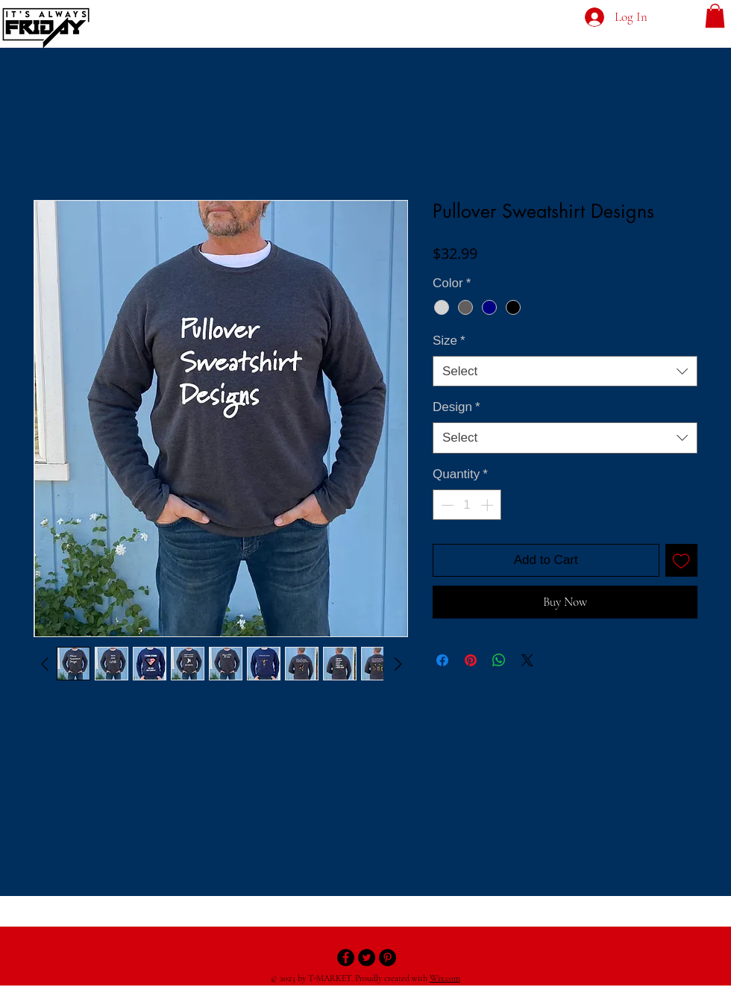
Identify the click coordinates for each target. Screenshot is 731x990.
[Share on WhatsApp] (499, 660)
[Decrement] (446, 505)
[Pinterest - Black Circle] (387, 957)
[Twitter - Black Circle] (366, 957)
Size (449, 340)
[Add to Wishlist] (681, 560)
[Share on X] (527, 660)
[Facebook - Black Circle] (345, 957)
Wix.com (445, 978)
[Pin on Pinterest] (471, 660)
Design (456, 407)
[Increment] (488, 505)
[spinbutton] (467, 505)
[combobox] (565, 371)
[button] (715, 16)
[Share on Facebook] (442, 660)
